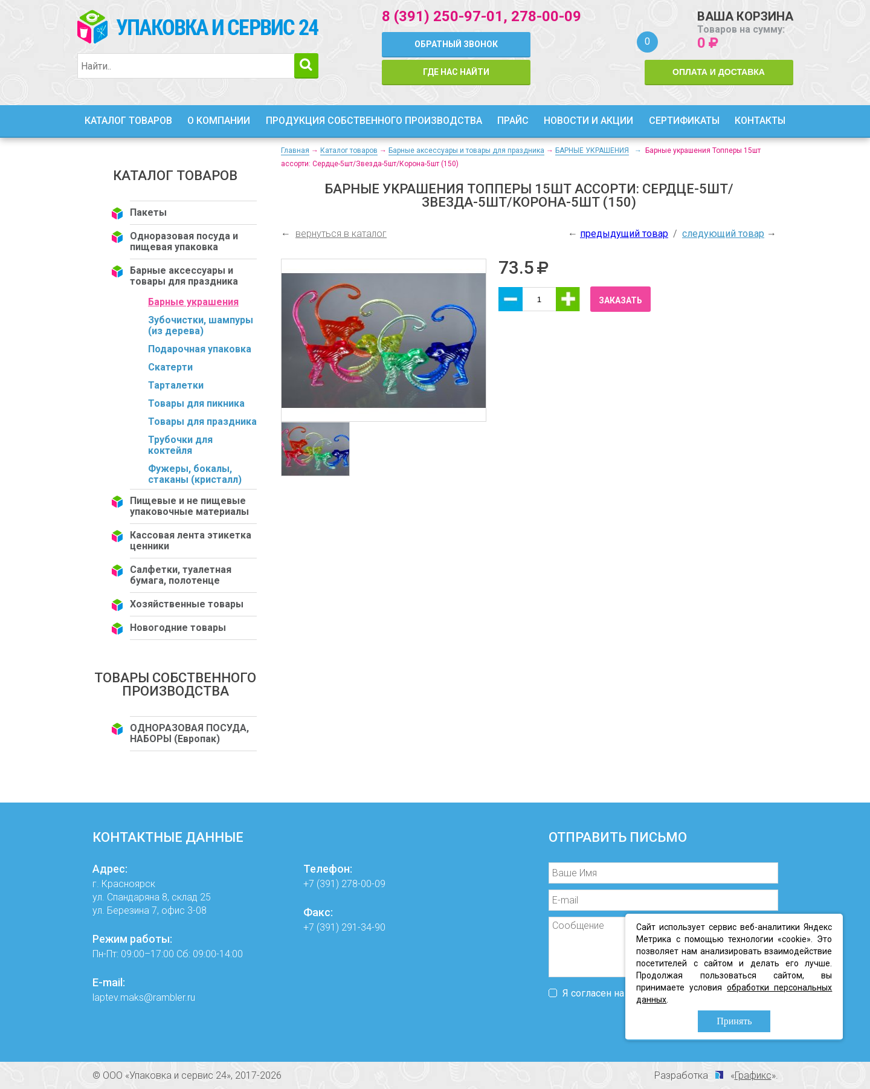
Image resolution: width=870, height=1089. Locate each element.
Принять (734, 1021)
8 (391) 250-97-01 (442, 16)
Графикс (753, 1075)
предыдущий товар (624, 233)
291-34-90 (363, 927)
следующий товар (723, 233)
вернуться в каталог (341, 233)
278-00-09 (546, 16)
